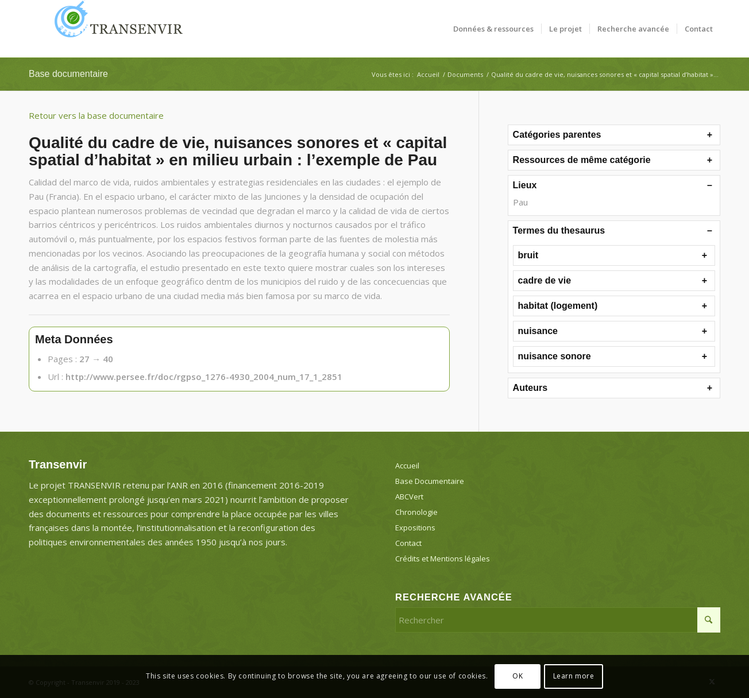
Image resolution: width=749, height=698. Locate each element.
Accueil (407, 465)
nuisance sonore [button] (554, 356)
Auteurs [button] (530, 388)
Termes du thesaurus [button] (559, 230)
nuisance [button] (538, 331)
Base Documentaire (429, 481)
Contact (408, 543)
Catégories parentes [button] (557, 134)
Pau (520, 202)
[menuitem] (493, 28)
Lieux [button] (525, 185)
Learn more (573, 676)
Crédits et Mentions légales (442, 558)
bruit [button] (528, 255)
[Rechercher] (557, 620)
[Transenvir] (115, 28)
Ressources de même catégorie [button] (582, 160)
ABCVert (409, 496)
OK (517, 676)
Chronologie (416, 512)
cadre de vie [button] (545, 280)
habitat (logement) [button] (558, 306)
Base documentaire (68, 74)
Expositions (415, 527)
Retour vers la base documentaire (96, 115)
